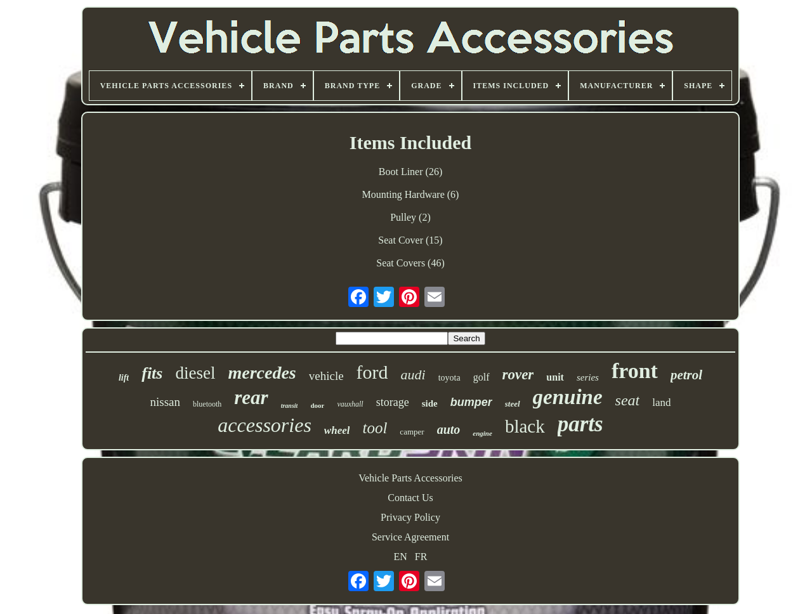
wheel (337, 430)
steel (512, 403)
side (430, 403)
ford (372, 372)
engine (482, 433)
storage (392, 402)
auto (449, 429)
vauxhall (350, 404)
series (588, 377)
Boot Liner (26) (410, 171)
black (525, 426)
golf (481, 377)
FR (421, 556)
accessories (264, 425)
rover (518, 374)
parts (580, 424)
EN (400, 556)
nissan (165, 401)
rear (251, 397)
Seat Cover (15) (410, 240)
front (635, 370)
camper (412, 431)
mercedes (262, 372)
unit (555, 377)
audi (413, 374)
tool (374, 427)
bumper (471, 402)
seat (627, 400)
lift (124, 377)
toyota (449, 377)
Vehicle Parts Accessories (410, 478)
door (317, 405)
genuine (568, 397)
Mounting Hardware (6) (410, 194)
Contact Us (410, 497)
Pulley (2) (410, 217)
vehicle (326, 375)
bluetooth (207, 404)
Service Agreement (410, 537)
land (661, 402)
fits (151, 373)
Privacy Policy (410, 517)
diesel (195, 372)
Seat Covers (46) (410, 263)
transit (289, 405)
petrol (686, 374)
